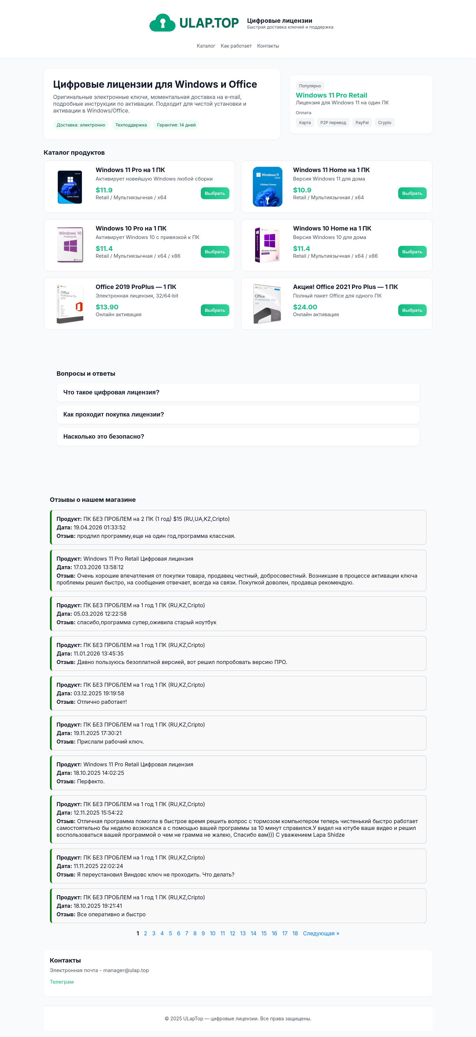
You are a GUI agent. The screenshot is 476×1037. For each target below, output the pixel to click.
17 (285, 933)
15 (264, 933)
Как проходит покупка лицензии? (114, 414)
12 (232, 933)
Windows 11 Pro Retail (331, 95)
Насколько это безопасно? (104, 436)
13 (243, 933)
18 (295, 933)
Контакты (268, 46)
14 (254, 933)
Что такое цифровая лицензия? (112, 392)
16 (274, 933)
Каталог (206, 46)
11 (223, 933)
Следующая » (321, 933)
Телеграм (62, 982)
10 (213, 933)
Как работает (236, 46)
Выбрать (215, 193)
